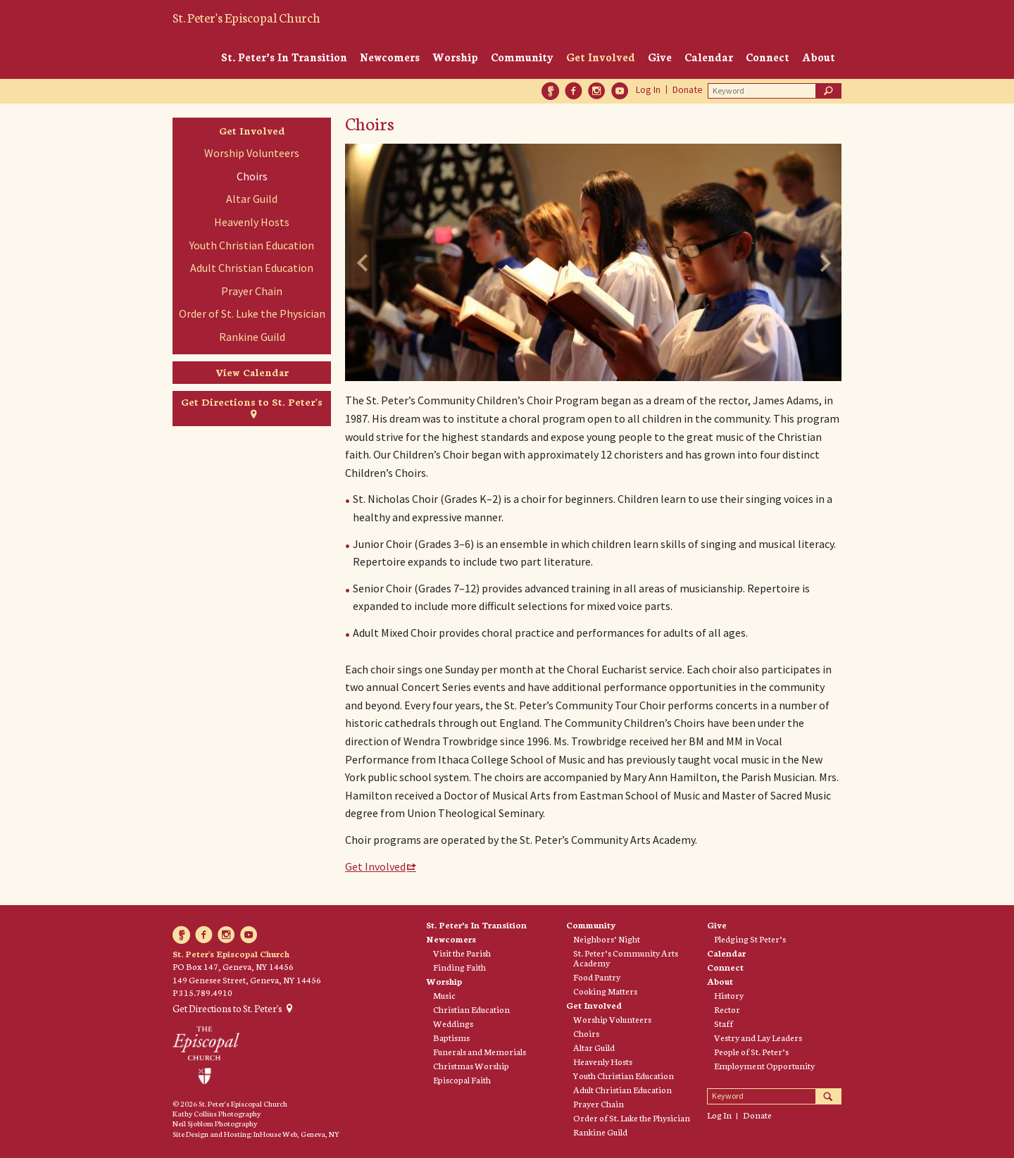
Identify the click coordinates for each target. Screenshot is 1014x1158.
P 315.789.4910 (202, 992)
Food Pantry (596, 977)
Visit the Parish (462, 953)
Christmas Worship (471, 1065)
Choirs (252, 176)
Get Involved (600, 56)
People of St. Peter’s (751, 1051)
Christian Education (471, 1009)
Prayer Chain (251, 291)
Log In (648, 89)
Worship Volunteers (251, 153)
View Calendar (252, 372)
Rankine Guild (252, 337)
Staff (723, 1023)
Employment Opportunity (764, 1065)
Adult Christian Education (251, 268)
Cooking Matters (605, 991)
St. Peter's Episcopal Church (246, 17)
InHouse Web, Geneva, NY (296, 1133)
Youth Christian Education (251, 245)
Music (444, 995)
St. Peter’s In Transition (284, 56)
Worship (455, 56)
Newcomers (390, 56)
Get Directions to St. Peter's (252, 401)
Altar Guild (251, 199)
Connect (767, 56)
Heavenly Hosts (251, 222)
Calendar (708, 56)
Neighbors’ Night (606, 939)
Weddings (453, 1023)
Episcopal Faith (462, 1079)
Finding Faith (459, 967)
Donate (687, 89)
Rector (727, 1009)
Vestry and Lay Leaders (758, 1037)
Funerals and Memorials (479, 1051)
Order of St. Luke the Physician (252, 313)
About (818, 56)
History (729, 995)
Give (660, 56)
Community (522, 56)
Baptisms (451, 1037)
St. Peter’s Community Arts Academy (625, 958)
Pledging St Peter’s (750, 939)
